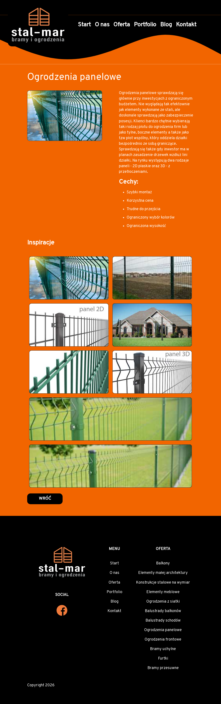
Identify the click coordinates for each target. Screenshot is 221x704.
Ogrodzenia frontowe (163, 639)
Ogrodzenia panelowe (163, 630)
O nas (102, 24)
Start (84, 24)
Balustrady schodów (163, 620)
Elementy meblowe (163, 592)
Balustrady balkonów (163, 611)
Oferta (121, 24)
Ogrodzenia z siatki (163, 601)
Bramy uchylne (163, 649)
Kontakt (186, 24)
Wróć (45, 498)
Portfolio (145, 24)
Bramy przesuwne (163, 668)
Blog (166, 24)
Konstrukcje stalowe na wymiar (163, 582)
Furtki (163, 658)
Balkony (163, 563)
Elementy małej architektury (163, 572)
